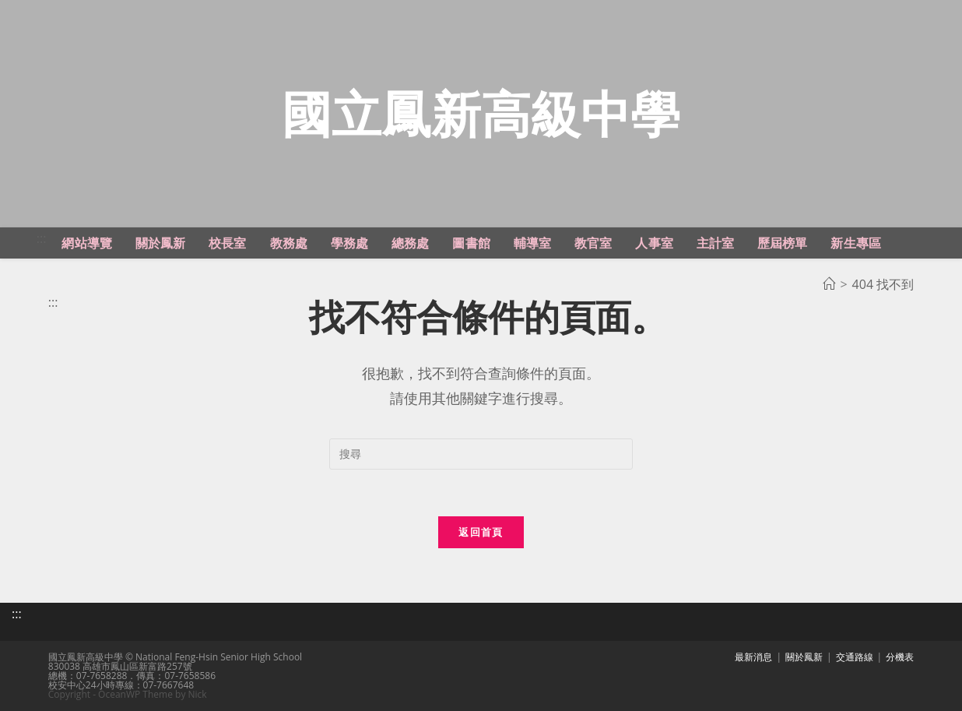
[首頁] (829, 284)
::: (42, 238)
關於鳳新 (804, 656)
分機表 (900, 656)
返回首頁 (480, 532)
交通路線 (854, 656)
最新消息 (753, 656)
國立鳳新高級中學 (481, 113)
